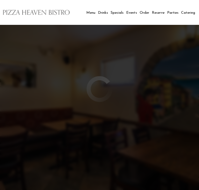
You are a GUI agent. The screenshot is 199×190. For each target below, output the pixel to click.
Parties (173, 13)
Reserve (158, 13)
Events (131, 13)
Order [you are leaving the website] (144, 13)
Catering (188, 13)
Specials (117, 13)
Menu (90, 13)
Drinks (103, 13)
